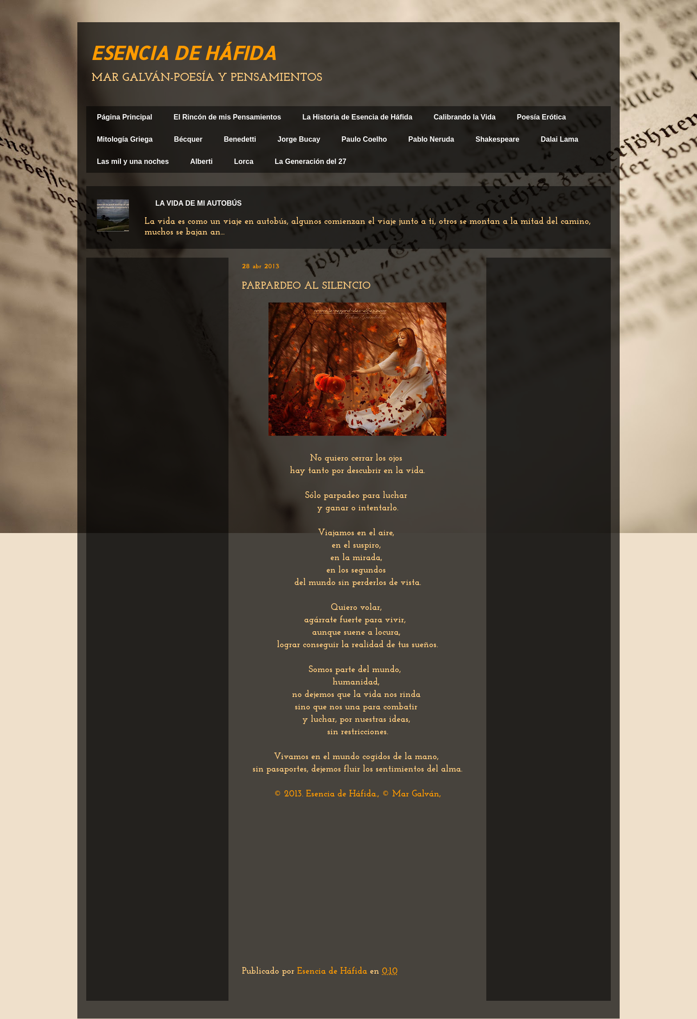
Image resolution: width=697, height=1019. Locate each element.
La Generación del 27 (310, 161)
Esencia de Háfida (333, 971)
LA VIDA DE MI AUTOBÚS (198, 203)
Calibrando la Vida (465, 117)
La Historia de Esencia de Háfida (357, 117)
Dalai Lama (559, 139)
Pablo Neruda (431, 139)
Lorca (244, 161)
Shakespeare (498, 139)
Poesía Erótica (541, 117)
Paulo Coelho (364, 139)
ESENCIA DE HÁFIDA (183, 52)
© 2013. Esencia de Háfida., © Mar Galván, (357, 794)
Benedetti (240, 139)
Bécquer (188, 139)
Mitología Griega (124, 139)
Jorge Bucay (298, 139)
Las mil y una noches (133, 161)
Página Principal (124, 117)
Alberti (201, 161)
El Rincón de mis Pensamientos (227, 117)
